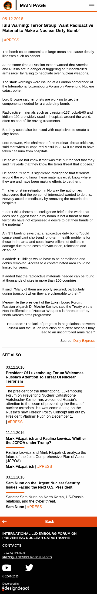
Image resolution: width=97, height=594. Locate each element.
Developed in (10, 583)
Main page (33, 5)
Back (49, 522)
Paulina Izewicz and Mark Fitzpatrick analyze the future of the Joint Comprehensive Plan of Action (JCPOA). (46, 457)
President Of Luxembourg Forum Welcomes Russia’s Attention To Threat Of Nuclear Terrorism (45, 377)
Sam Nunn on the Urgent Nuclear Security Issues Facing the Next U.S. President (43, 485)
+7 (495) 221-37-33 (14, 553)
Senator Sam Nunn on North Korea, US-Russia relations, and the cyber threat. (45, 499)
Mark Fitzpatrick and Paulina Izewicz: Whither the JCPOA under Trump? (46, 441)
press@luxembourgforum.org (27, 557)
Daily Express (84, 340)
